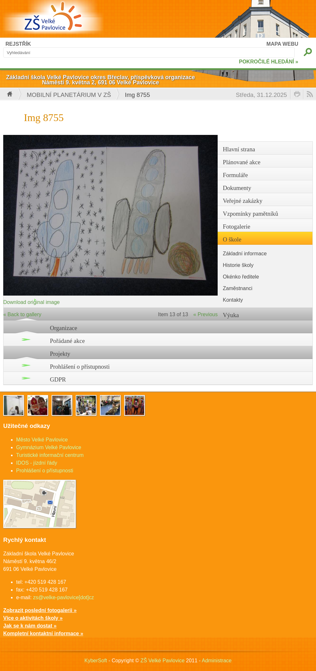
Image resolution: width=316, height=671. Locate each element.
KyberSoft (95, 660)
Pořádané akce (67, 340)
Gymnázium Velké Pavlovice (48, 447)
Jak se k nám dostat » (29, 625)
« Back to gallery (22, 314)
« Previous (205, 314)
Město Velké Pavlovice (42, 439)
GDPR (58, 379)
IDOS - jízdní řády (36, 463)
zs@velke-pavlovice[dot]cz (63, 597)
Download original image (31, 302)
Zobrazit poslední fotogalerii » (40, 610)
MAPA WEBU (282, 44)
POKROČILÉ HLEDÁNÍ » (268, 61)
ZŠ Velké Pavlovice (162, 660)
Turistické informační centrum (50, 455)
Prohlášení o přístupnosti (80, 366)
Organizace (63, 328)
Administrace (217, 660)
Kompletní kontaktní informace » (43, 633)
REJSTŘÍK (18, 44)
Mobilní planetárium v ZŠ (69, 94)
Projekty (60, 353)
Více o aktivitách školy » (33, 618)
